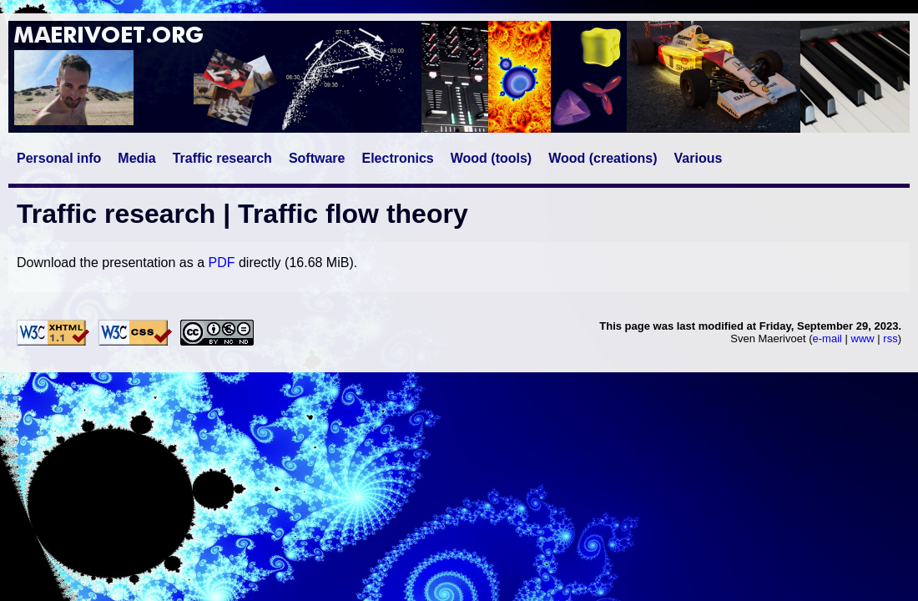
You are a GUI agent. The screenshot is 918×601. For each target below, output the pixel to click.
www (863, 338)
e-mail (827, 338)
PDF (221, 262)
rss (890, 338)
